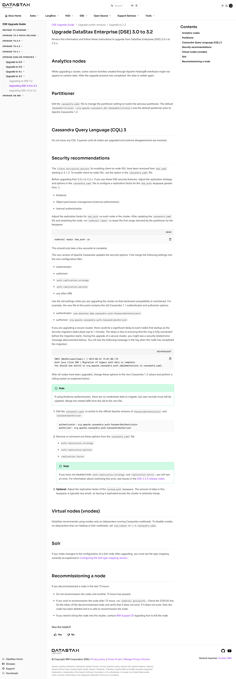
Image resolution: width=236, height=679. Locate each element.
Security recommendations (81, 158)
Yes (58, 634)
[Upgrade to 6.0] (25, 62)
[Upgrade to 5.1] (23, 51)
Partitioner (63, 93)
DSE (84, 15)
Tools (150, 15)
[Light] (222, 6)
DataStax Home (12, 659)
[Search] (125, 6)
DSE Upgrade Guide (63, 24)
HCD (69, 15)
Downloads (10, 673)
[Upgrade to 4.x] (25, 71)
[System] (231, 6)
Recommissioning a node (78, 576)
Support (8, 669)
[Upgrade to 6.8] (23, 46)
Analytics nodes (69, 61)
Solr (56, 543)
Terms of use (114, 659)
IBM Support (123, 615)
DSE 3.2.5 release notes (150, 478)
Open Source (102, 15)
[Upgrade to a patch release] (23, 35)
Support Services (128, 15)
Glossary (8, 664)
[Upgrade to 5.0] (25, 67)
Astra (34, 15)
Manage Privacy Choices (137, 659)
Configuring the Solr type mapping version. (104, 557)
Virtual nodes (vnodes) (76, 511)
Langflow (52, 15)
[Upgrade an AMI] (23, 95)
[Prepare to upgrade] (23, 30)
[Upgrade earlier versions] (23, 57)
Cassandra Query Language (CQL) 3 (89, 130)
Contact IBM (224, 658)
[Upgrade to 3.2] (25, 76)
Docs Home (13, 16)
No (71, 634)
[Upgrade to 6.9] (23, 41)
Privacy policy (98, 659)
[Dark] (227, 6)
